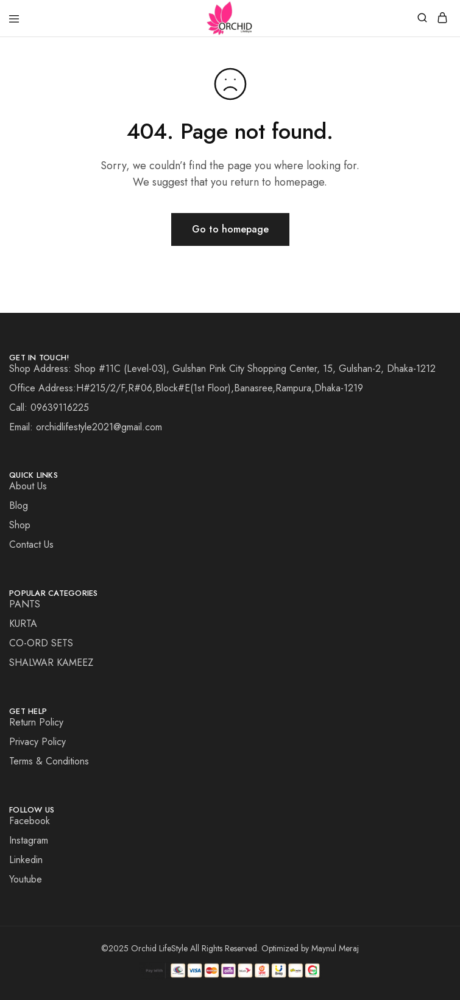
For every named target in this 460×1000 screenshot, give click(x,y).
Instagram (28, 840)
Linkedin (26, 860)
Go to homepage (230, 229)
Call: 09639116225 (49, 407)
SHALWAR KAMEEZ (51, 663)
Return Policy (36, 722)
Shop (19, 525)
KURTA (23, 624)
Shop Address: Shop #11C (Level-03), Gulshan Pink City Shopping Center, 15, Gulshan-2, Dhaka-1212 (222, 369)
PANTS (24, 604)
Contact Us (31, 544)
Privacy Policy (37, 742)
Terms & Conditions (49, 761)
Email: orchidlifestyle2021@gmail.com (85, 427)
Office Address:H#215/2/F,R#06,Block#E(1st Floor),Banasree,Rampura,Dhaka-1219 (186, 388)
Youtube (25, 879)
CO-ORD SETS (41, 643)
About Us (28, 486)
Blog (18, 505)
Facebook (29, 821)
